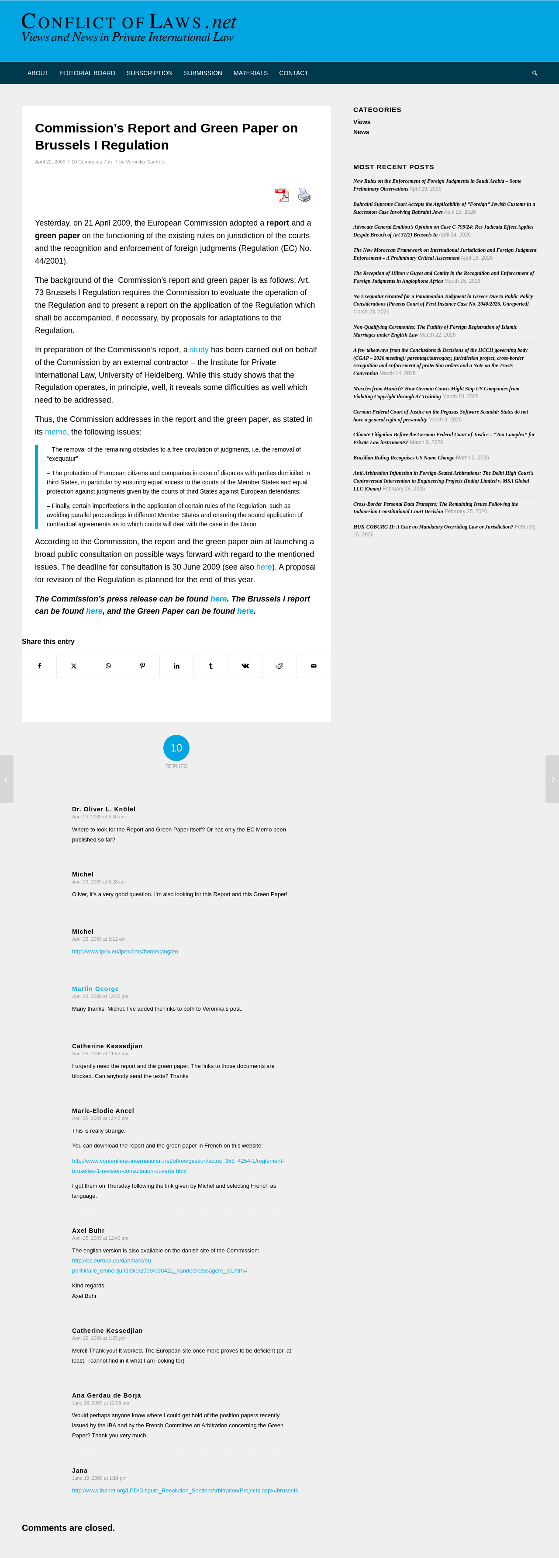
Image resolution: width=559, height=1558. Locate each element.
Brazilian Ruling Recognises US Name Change (404, 458)
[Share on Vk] (245, 666)
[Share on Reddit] (279, 666)
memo (55, 432)
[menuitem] (38, 73)
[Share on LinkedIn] (176, 666)
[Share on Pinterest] (142, 666)
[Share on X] (73, 666)
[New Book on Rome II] (552, 779)
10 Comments (86, 161)
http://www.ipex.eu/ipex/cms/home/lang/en (125, 951)
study (199, 349)
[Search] (532, 73)
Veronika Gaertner (146, 161)
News (361, 132)
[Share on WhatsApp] (108, 666)
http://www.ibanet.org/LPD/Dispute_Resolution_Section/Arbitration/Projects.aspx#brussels (185, 1490)
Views (361, 121)
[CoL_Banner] (131, 31)
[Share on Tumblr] (211, 666)
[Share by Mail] (314, 666)
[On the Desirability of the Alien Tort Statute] (7, 779)
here (264, 567)
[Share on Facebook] (39, 666)
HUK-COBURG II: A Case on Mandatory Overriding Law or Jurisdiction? (433, 527)
